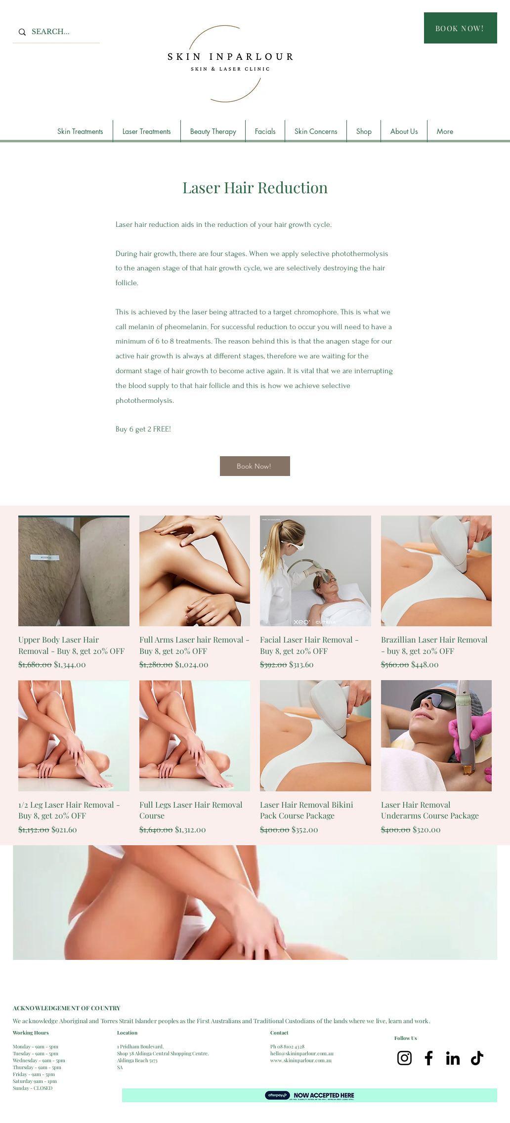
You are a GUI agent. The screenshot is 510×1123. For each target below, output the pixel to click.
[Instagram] (404, 1058)
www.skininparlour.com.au (301, 1060)
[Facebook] (428, 1058)
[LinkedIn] (453, 1058)
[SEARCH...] (55, 32)
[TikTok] (477, 1058)
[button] (80, 131)
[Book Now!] (255, 466)
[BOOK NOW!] (460, 27)
